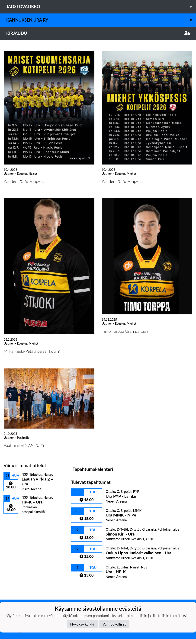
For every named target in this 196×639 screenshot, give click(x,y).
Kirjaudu (98, 33)
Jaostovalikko (101, 6)
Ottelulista (14, 522)
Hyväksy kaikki (82, 624)
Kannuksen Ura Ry (101, 20)
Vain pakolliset (114, 624)
